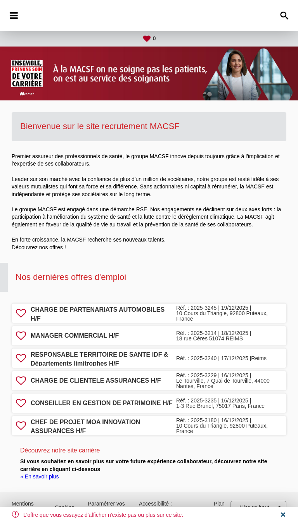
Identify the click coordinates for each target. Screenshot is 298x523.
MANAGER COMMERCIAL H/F (75, 335)
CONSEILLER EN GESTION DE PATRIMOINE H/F (102, 403)
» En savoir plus (39, 476)
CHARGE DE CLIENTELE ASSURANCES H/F (96, 380)
